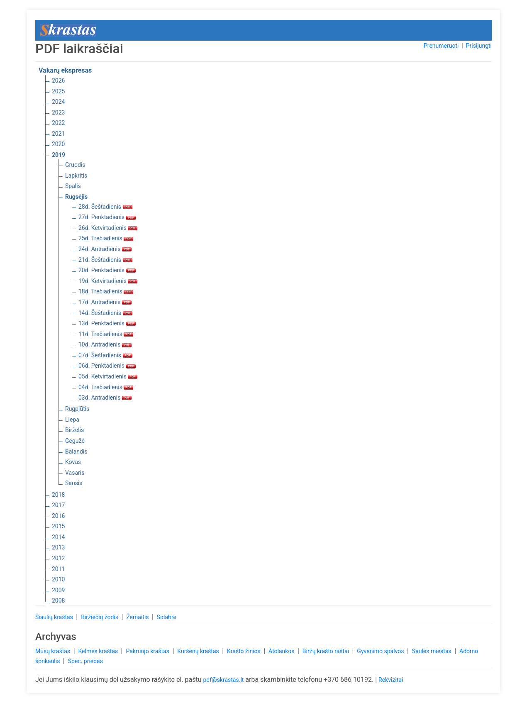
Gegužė (75, 440)
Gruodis (75, 164)
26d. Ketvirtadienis (107, 228)
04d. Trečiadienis (105, 387)
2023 (58, 112)
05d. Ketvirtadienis (107, 376)
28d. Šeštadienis (105, 206)
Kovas (73, 462)
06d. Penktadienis (107, 365)
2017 (58, 505)
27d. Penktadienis (107, 217)
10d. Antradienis (105, 344)
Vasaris (74, 472)
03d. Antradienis (105, 397)
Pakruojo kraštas (148, 651)
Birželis (74, 430)
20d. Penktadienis (107, 270)
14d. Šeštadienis (105, 313)
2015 (58, 526)
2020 (58, 144)
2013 (58, 547)
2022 (58, 123)
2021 (58, 133)
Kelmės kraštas (98, 651)
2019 (58, 154)
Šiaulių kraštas (54, 617)
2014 (58, 537)
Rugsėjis (76, 196)
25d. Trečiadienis (105, 238)
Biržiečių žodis (100, 617)
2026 (58, 80)
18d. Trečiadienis (105, 291)
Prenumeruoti (441, 45)
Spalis (73, 186)
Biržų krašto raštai (327, 651)
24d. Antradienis (105, 249)
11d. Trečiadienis (105, 334)
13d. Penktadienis (107, 323)
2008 (58, 600)
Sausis (74, 483)
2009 (58, 590)
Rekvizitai (390, 679)
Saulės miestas (432, 651)
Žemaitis (138, 617)
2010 (58, 579)
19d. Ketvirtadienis (107, 281)
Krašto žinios (244, 651)
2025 (58, 91)
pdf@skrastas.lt (223, 679)
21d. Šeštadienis (105, 259)
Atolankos (282, 651)
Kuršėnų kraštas (198, 651)
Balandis (76, 451)
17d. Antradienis (105, 302)
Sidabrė (166, 617)
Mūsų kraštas (53, 651)
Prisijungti (479, 45)
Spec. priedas (85, 661)
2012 (58, 558)
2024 (58, 101)
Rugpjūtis (77, 408)
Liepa (72, 419)
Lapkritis (76, 175)
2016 (58, 516)
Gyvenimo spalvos (381, 651)
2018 (58, 494)
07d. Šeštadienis (105, 355)
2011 (58, 569)
